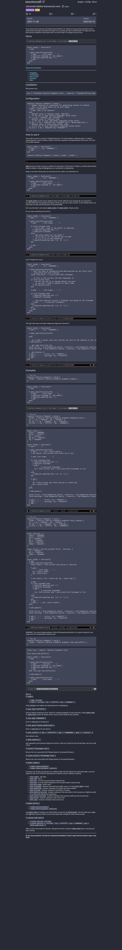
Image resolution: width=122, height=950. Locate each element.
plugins (81, 2)
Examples (33, 82)
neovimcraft (33, 2)
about (94, 2)
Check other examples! (33, 71)
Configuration (34, 78)
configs (88, 2)
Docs (31, 84)
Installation (33, 77)
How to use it (34, 80)
